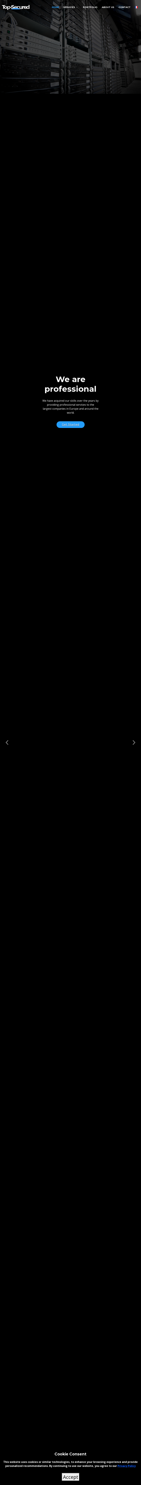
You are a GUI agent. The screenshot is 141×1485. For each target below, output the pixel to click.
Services (69, 7)
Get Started (70, 424)
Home (55, 7)
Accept (70, 1477)
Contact (125, 7)
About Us (108, 7)
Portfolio (90, 7)
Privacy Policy (127, 1466)
